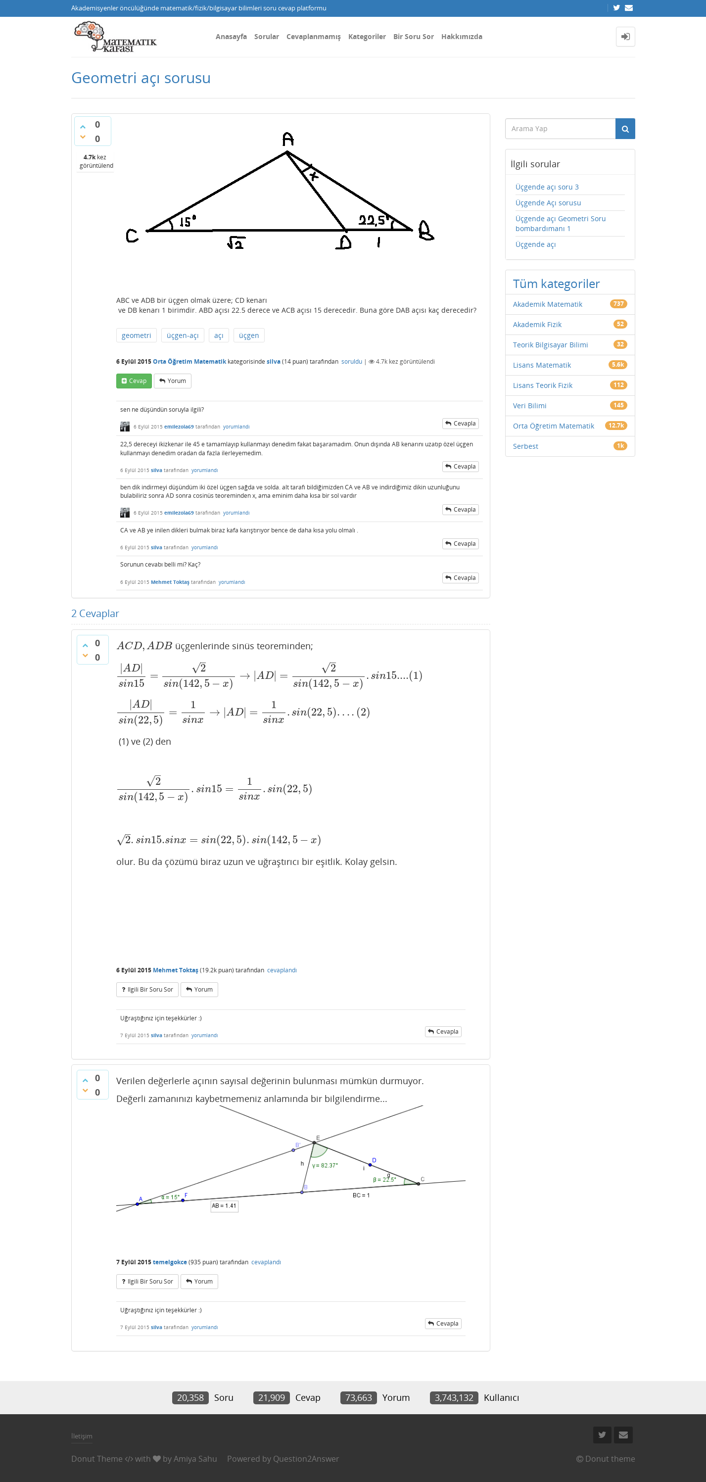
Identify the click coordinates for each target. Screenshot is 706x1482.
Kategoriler (367, 36)
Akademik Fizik (537, 324)
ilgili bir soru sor (150, 989)
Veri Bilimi (530, 405)
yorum (177, 381)
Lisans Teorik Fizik (542, 385)
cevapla (465, 423)
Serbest (525, 446)
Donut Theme (97, 1458)
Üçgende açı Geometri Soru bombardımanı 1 (561, 223)
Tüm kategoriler (556, 283)
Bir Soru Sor (413, 36)
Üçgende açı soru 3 (547, 186)
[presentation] (144, 646)
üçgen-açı (183, 335)
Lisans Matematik (542, 365)
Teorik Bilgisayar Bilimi (550, 344)
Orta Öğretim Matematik (189, 361)
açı (219, 335)
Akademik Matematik (547, 304)
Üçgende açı (536, 244)
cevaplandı (282, 970)
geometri (136, 335)
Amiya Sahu (195, 1458)
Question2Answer (306, 1458)
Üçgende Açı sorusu (548, 202)
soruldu (351, 361)
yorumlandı (236, 426)
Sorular (266, 36)
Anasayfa (231, 36)
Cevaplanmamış (313, 36)
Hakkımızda (461, 36)
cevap (137, 381)
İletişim (82, 1436)
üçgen (249, 335)
